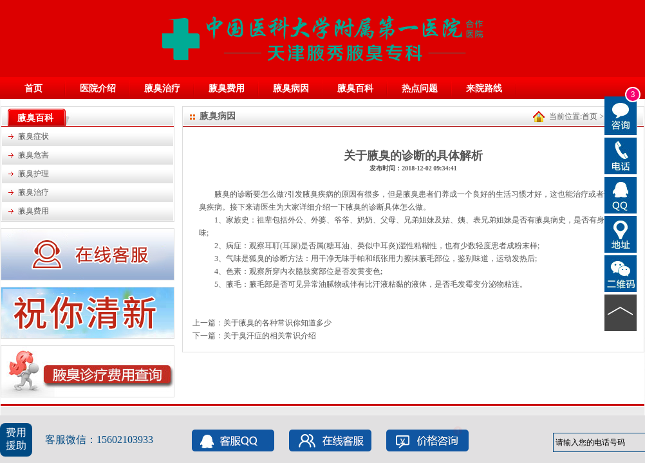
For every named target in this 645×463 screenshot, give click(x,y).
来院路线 (484, 88)
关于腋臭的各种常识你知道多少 (277, 322)
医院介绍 (98, 88)
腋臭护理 (33, 173)
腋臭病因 (291, 88)
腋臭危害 (33, 154)
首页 (33, 88)
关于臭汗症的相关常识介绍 (269, 335)
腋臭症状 (33, 136)
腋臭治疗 (162, 88)
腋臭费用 (227, 88)
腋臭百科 (355, 88)
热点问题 (420, 88)
